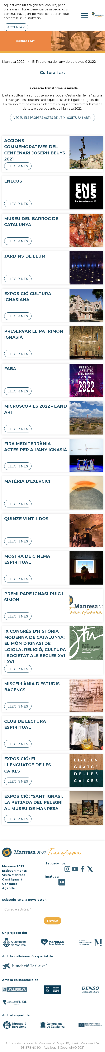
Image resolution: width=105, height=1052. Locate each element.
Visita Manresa (13, 875)
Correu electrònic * (17, 909)
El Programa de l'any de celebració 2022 (64, 62)
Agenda (8, 888)
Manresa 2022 (13, 62)
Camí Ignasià (12, 879)
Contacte (9, 884)
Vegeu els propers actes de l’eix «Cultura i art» (52, 118)
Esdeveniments (14, 871)
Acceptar (16, 27)
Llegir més (18, 166)
